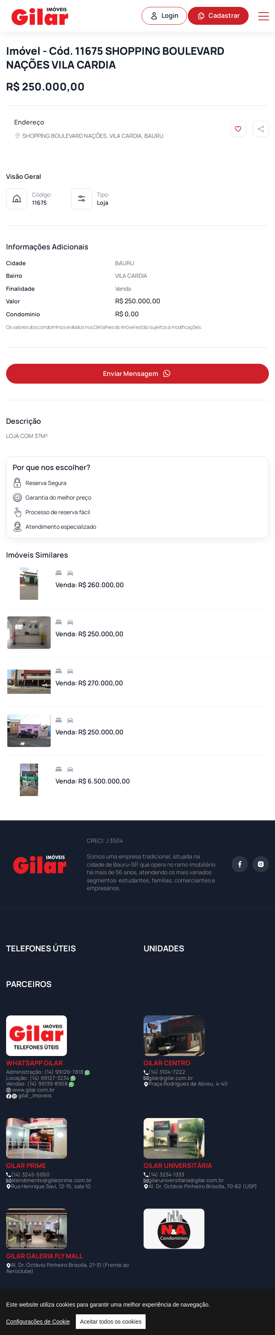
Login (164, 15)
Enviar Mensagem (137, 373)
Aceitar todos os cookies (111, 1321)
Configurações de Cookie (38, 1321)
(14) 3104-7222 (166, 1072)
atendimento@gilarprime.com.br (51, 1180)
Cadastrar (218, 15)
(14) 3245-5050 (30, 1174)
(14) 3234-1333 (166, 1174)
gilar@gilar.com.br (170, 1078)
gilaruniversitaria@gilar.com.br (186, 1180)
